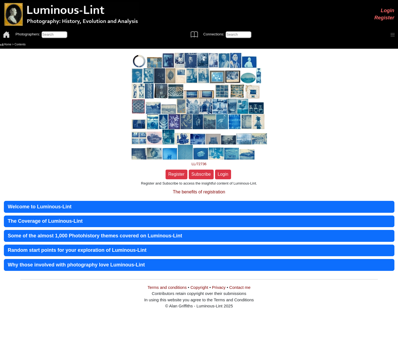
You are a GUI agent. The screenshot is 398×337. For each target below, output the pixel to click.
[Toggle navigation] (393, 35)
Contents (19, 44)
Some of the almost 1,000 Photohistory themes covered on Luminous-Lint (95, 236)
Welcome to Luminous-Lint (40, 206)
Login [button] (223, 174)
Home (7, 44)
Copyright (199, 287)
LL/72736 (199, 164)
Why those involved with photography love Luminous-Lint (76, 265)
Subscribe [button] (201, 174)
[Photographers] (54, 34)
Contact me (240, 287)
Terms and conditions (167, 287)
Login (387, 10)
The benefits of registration (199, 192)
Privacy (219, 287)
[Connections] (238, 34)
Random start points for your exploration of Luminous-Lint (77, 250)
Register (384, 17)
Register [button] (176, 174)
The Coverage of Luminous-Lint (45, 221)
